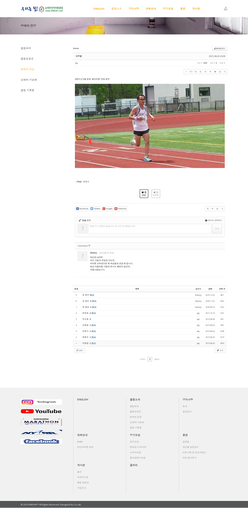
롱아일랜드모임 (138, 457)
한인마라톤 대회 (85, 447)
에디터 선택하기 (213, 220)
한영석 (85, 331)
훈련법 (186, 441)
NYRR (80, 441)
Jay (76, 63)
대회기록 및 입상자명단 (194, 452)
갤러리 (97, 26)
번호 (76, 288)
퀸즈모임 (134, 441)
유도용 (85, 319)
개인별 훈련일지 (191, 447)
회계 (185, 406)
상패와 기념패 (29, 79)
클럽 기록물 (27, 90)
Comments (84, 245)
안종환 (85, 325)
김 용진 (86, 301)
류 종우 (86, 295)
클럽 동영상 (83, 482)
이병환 (79, 56)
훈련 (182, 8)
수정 (204, 253)
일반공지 (187, 411)
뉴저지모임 (135, 452)
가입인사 (81, 487)
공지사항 (133, 8)
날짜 (210, 288)
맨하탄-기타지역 (138, 447)
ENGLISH (98, 8)
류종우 (85, 337)
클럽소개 (116, 8)
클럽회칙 (26, 48)
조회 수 (222, 288)
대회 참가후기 (190, 457)
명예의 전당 (27, 69)
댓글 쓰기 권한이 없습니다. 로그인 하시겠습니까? (112, 226)
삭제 (212, 253)
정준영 (85, 313)
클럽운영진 (27, 58)
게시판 (196, 8)
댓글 (219, 253)
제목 (137, 288)
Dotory (198, 295)
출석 (79, 471)
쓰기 (219, 350)
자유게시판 (82, 477)
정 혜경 (86, 307)
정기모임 (168, 8)
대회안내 (151, 8)
